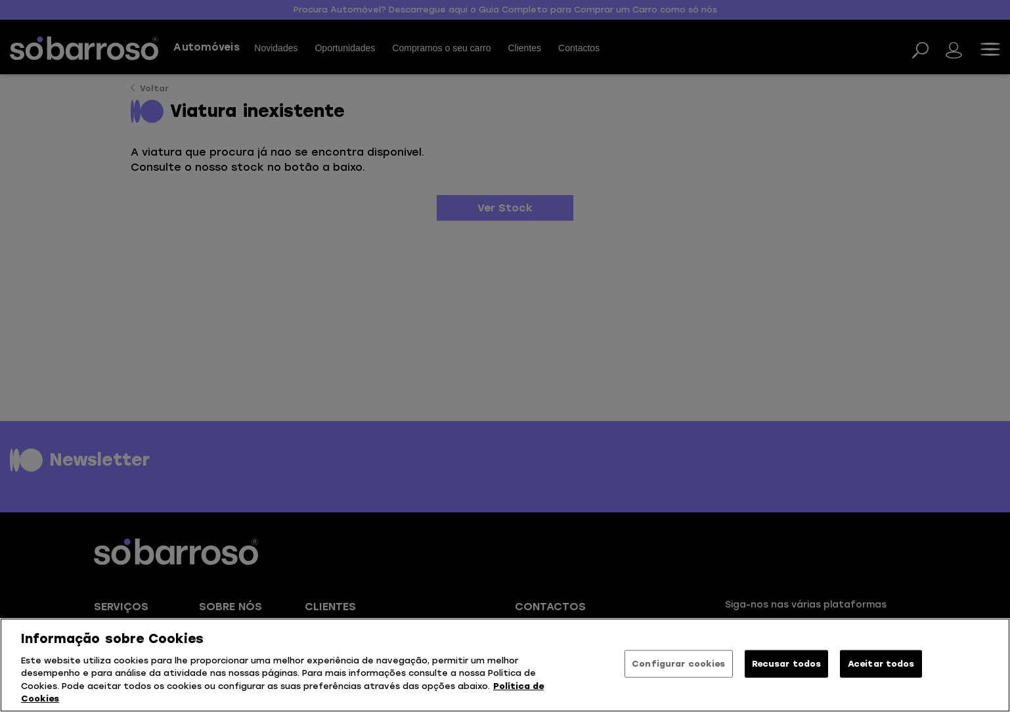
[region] (505, 665)
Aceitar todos (881, 664)
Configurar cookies (678, 664)
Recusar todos (787, 664)
